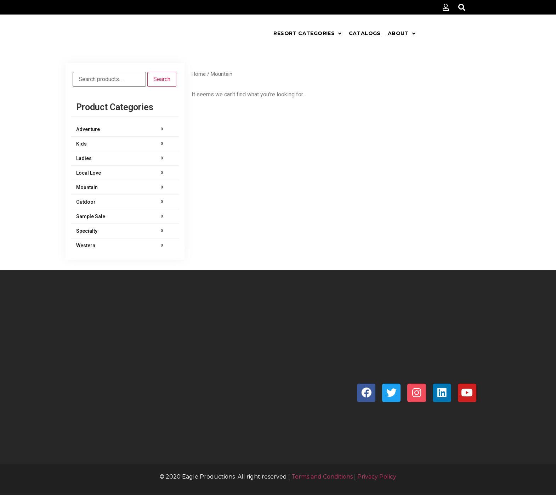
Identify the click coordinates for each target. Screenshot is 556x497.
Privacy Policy (376, 476)
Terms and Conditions (322, 476)
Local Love (120, 172)
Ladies (120, 158)
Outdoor (120, 201)
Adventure (120, 129)
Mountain (120, 187)
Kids (120, 143)
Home (199, 74)
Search (161, 79)
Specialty (120, 231)
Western (120, 245)
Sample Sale (120, 216)
